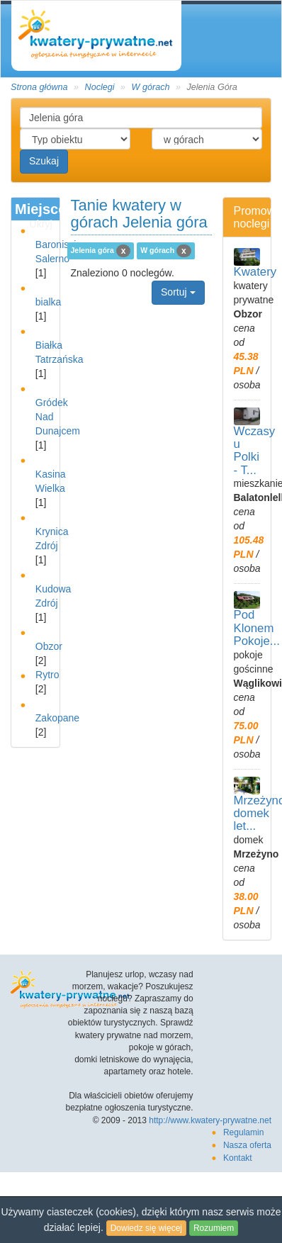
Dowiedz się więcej (146, 1228)
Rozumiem (213, 1228)
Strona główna (39, 87)
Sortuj (178, 292)
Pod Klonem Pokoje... (257, 628)
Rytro (47, 674)
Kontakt (237, 1158)
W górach (151, 87)
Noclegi (100, 87)
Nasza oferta (247, 1145)
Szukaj (44, 161)
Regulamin (243, 1132)
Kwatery (255, 272)
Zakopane (57, 718)
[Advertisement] (137, 437)
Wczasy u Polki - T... (255, 450)
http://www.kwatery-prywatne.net (210, 1120)
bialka (48, 302)
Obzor (48, 646)
